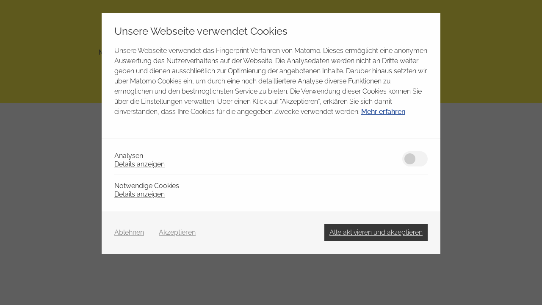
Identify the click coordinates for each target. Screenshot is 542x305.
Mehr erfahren (383, 112)
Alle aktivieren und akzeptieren (376, 232)
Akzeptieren (177, 232)
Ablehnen (129, 232)
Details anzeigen (139, 164)
